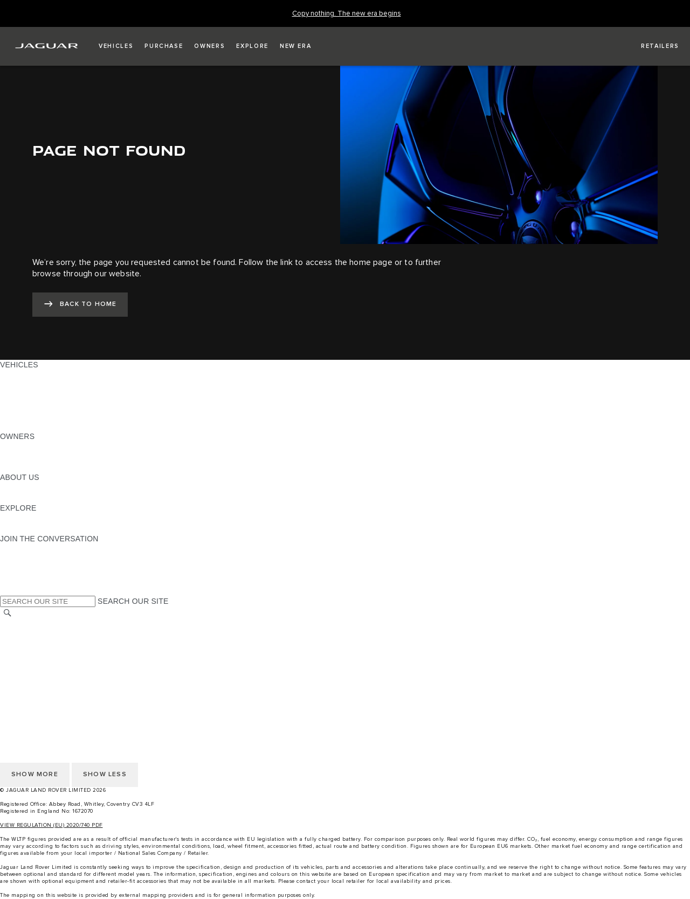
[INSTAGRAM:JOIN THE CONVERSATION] (27, 549)
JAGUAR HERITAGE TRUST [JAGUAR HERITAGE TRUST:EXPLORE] (50, 528)
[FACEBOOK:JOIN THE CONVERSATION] (25, 579)
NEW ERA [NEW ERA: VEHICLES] (18, 426)
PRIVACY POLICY (32, 665)
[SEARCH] (7, 613)
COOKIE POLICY (30, 675)
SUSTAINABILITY (31, 497)
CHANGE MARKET (33, 624)
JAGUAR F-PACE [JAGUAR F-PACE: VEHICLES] (30, 375)
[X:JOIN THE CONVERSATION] (7, 590)
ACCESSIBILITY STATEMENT (52, 685)
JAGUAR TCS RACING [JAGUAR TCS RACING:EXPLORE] (40, 518)
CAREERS (18, 634)
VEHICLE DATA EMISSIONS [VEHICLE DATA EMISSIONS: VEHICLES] (49, 416)
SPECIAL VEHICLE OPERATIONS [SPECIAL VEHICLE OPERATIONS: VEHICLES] (60, 395)
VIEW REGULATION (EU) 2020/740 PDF (51, 825)
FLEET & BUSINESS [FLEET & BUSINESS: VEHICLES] (36, 405)
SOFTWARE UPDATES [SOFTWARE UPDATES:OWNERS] (40, 467)
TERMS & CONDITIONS (42, 644)
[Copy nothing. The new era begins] (346, 13)
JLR (7, 487)
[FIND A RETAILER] (650, 46)
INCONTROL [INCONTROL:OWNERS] (22, 456)
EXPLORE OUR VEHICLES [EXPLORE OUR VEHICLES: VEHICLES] (48, 385)
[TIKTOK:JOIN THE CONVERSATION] (18, 559)
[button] (116, 46)
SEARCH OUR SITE (133, 601)
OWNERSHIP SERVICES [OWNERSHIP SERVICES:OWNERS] (44, 446)
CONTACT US (25, 655)
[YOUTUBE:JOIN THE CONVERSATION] (22, 569)
